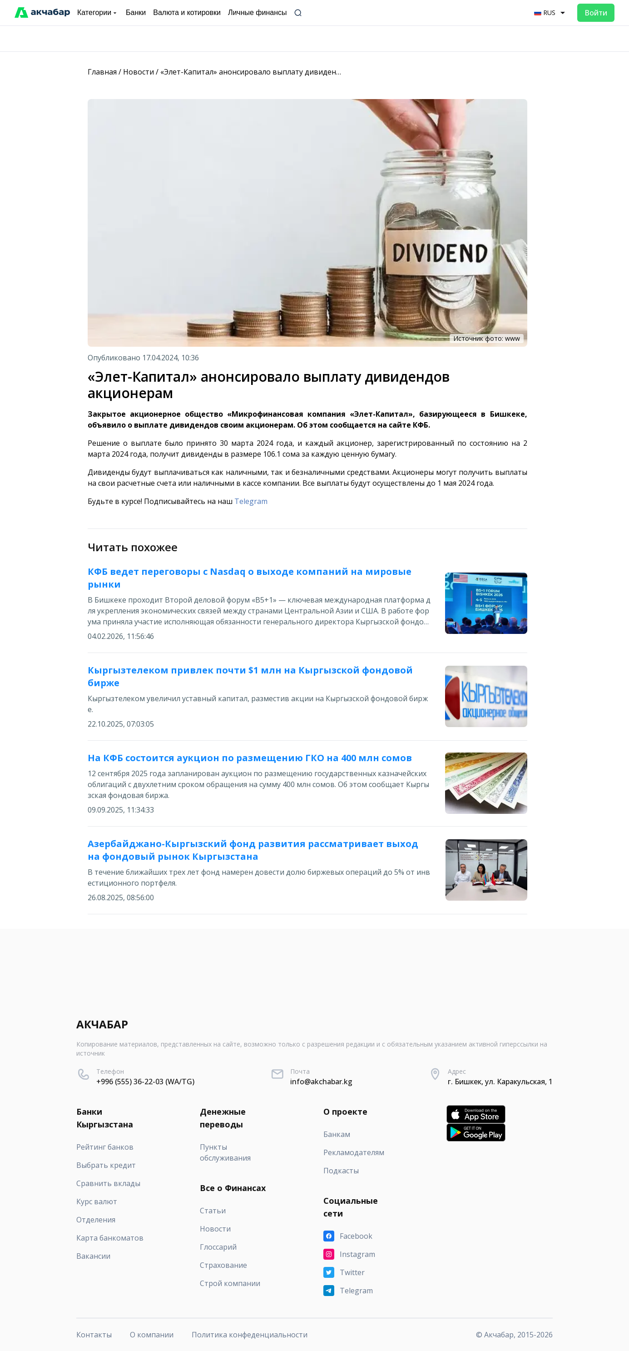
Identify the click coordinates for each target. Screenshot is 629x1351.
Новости (138, 72)
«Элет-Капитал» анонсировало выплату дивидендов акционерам (278, 72)
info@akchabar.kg (321, 1082)
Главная (102, 72)
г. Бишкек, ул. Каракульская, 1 (500, 1082)
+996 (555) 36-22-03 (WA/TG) (145, 1082)
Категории (98, 13)
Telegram (250, 501)
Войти (595, 13)
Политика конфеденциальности (249, 1335)
